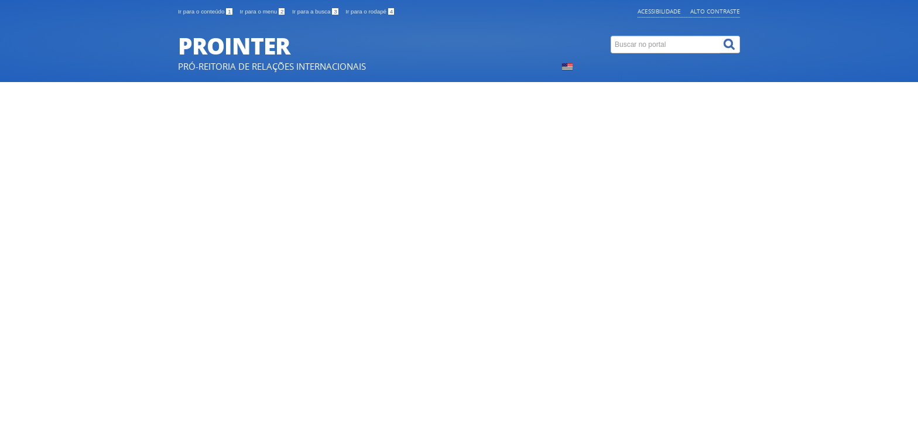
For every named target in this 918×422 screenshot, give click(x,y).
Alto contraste (715, 11)
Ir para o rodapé (369, 11)
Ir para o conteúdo (206, 11)
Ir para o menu (262, 11)
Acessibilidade (659, 11)
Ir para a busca (316, 11)
